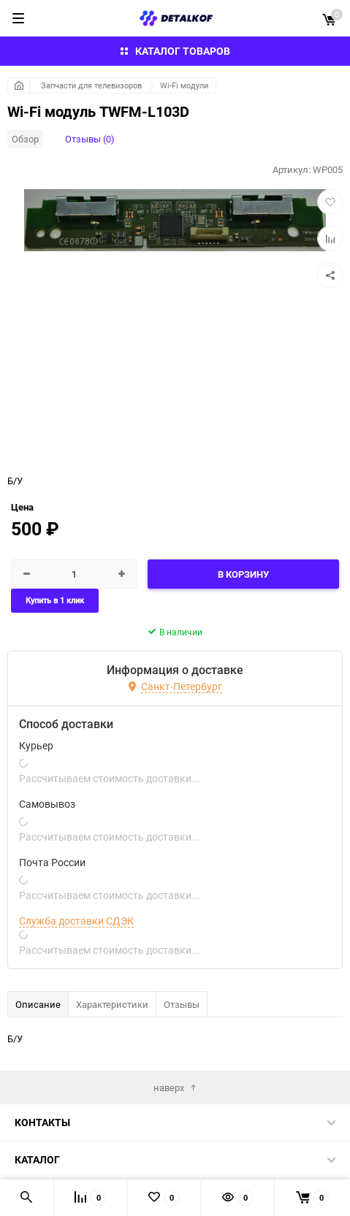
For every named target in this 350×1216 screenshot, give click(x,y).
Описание (38, 1004)
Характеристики (112, 1004)
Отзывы (181, 1004)
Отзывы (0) (90, 138)
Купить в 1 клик (55, 600)
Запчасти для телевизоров (91, 85)
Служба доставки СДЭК (76, 921)
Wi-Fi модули (184, 85)
